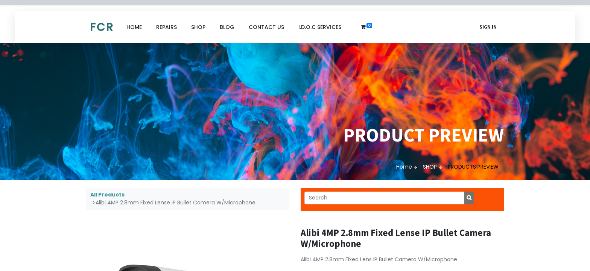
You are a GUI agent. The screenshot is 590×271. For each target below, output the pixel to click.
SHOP (430, 167)
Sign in (488, 27)
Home (404, 167)
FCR (102, 27)
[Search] (469, 198)
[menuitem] (134, 27)
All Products (107, 194)
